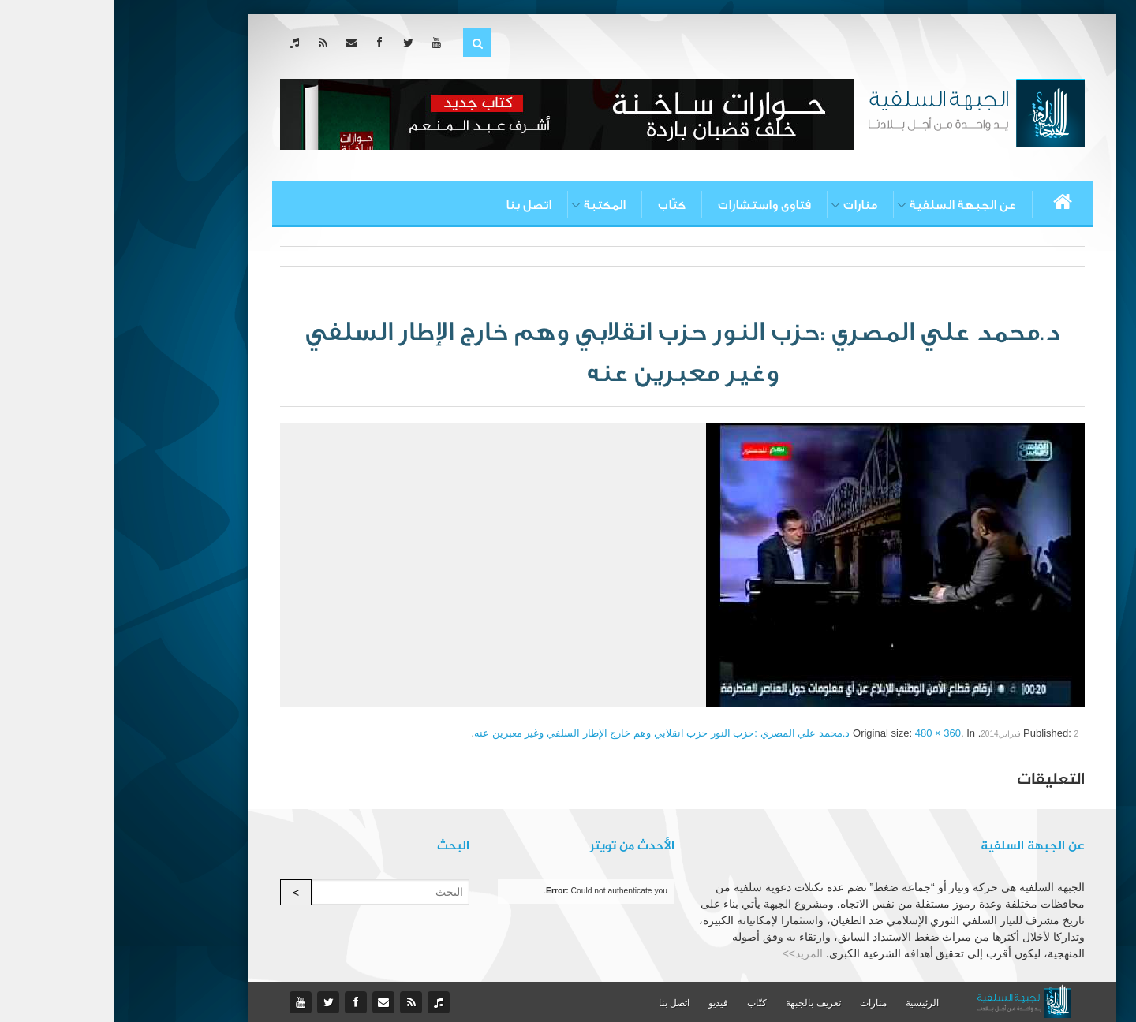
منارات (746, 205)
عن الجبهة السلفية (848, 205)
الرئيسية (807, 1003)
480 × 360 (823, 733)
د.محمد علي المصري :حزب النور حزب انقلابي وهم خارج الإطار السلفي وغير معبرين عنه (547, 733)
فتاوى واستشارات (650, 205)
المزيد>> (688, 953)
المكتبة (490, 205)
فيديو (604, 1003)
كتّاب (557, 205)
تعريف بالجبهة (698, 1003)
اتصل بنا (414, 205)
